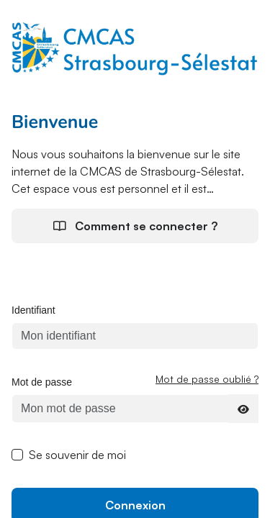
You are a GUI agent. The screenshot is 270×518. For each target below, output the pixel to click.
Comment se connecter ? (135, 226)
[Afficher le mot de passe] (243, 408)
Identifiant (33, 310)
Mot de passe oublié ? (207, 379)
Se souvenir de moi (77, 454)
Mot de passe (42, 382)
